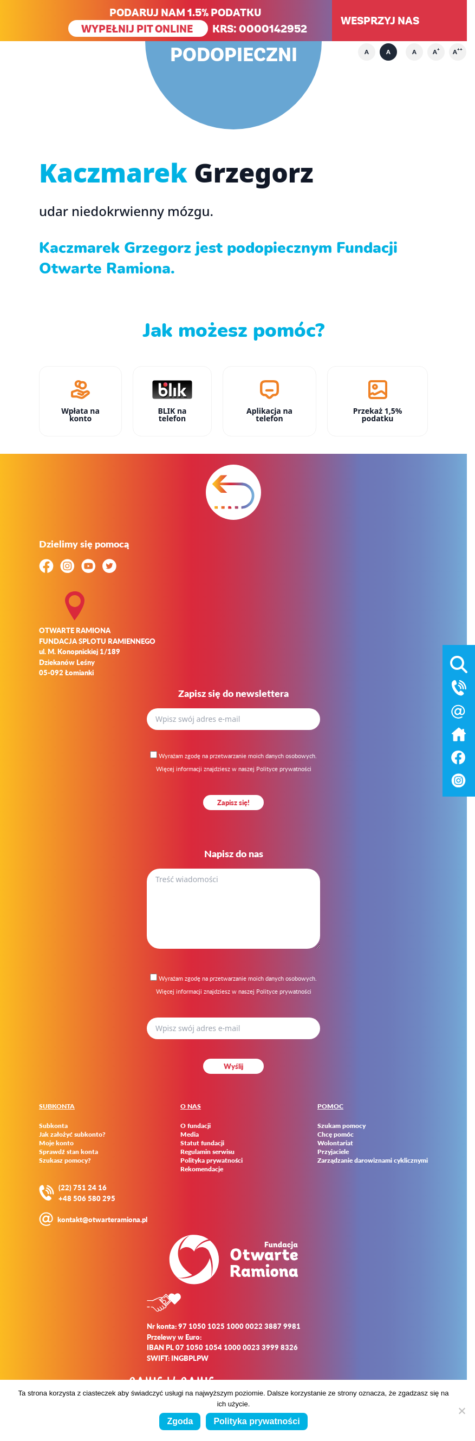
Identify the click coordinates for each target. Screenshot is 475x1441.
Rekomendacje (201, 1169)
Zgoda (180, 1421)
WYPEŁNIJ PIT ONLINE (138, 28)
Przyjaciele (333, 1151)
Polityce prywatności (283, 769)
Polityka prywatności (211, 1160)
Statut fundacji (202, 1143)
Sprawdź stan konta (68, 1151)
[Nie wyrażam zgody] (461, 1410)
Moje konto (56, 1143)
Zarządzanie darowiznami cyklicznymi (372, 1160)
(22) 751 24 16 (82, 1187)
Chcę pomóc (335, 1134)
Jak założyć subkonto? (72, 1134)
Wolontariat (335, 1143)
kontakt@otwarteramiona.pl (102, 1219)
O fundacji (195, 1125)
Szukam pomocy (341, 1125)
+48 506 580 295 (86, 1198)
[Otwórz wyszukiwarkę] (459, 662)
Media (189, 1134)
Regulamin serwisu (207, 1151)
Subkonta (53, 1125)
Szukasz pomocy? (65, 1160)
